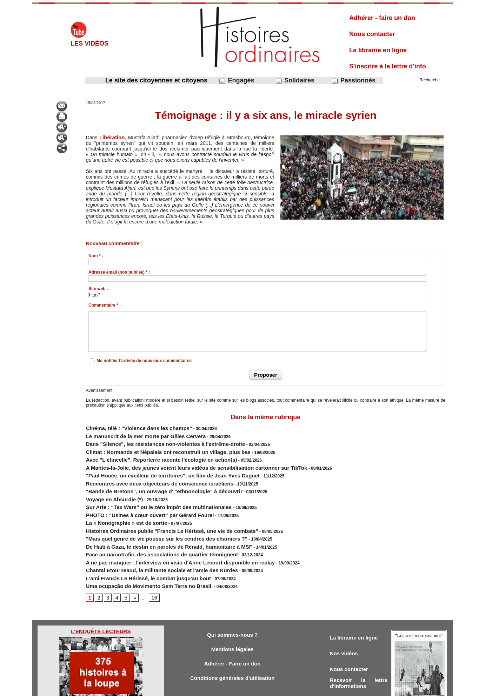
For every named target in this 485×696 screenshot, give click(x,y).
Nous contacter (372, 34)
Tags (254, 688)
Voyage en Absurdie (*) (109, 483)
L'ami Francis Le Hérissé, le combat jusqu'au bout (136, 546)
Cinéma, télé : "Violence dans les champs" (128, 426)
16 (150, 563)
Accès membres (206, 688)
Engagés (236, 80)
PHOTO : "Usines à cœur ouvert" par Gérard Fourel (137, 496)
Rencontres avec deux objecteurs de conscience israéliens (145, 470)
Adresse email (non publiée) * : (119, 271)
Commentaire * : (104, 304)
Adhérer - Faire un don (232, 632)
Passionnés (353, 80)
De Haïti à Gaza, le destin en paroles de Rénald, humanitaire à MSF (152, 521)
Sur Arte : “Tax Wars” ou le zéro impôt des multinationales (145, 489)
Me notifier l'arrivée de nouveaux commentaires (144, 360)
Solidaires (294, 80)
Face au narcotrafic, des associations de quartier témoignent (147, 527)
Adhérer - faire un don (382, 17)
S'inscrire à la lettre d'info (387, 66)
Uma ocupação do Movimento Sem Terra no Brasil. (136, 552)
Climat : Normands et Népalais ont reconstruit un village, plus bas (152, 445)
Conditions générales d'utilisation (232, 647)
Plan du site (236, 688)
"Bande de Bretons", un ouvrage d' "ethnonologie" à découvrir (148, 477)
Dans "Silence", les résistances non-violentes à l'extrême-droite (149, 439)
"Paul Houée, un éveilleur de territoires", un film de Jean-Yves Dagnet (155, 464)
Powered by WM (278, 688)
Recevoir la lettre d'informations (358, 653)
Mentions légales (232, 617)
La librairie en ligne (378, 50)
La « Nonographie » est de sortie (118, 502)
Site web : (98, 288)
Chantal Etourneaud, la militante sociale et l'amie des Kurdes (147, 540)
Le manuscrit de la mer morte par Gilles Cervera (134, 432)
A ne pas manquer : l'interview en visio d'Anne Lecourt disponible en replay (161, 533)
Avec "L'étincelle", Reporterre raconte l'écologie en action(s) (146, 451)
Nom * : (95, 255)
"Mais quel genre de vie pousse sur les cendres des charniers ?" (150, 515)
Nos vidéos (346, 621)
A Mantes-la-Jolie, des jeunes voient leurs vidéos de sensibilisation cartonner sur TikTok (174, 458)
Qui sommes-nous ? (232, 601)
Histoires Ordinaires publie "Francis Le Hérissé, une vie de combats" (155, 508)
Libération (110, 137)
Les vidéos (89, 43)
